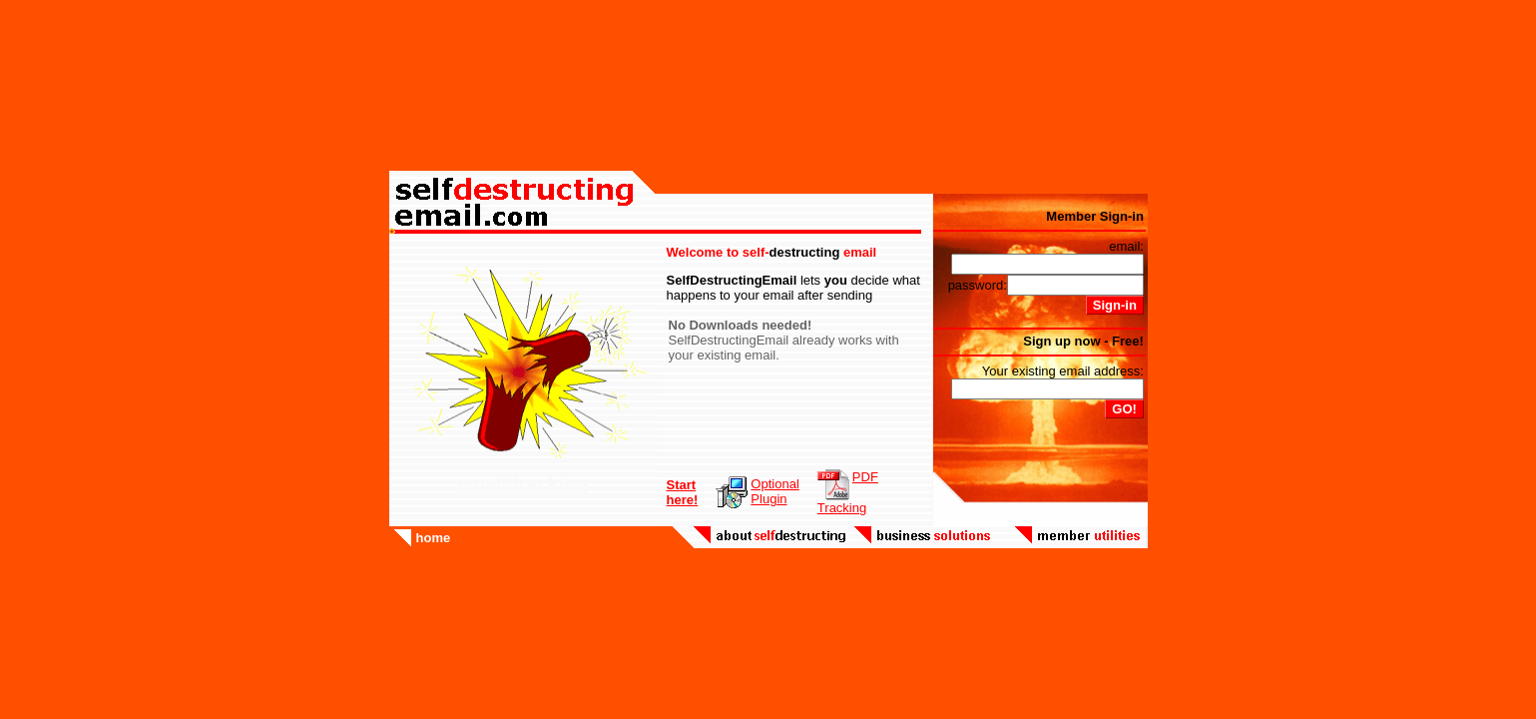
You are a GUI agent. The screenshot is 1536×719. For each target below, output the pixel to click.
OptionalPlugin (774, 491)
